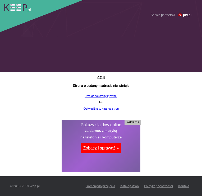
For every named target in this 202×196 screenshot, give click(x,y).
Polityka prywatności (158, 186)
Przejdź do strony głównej (101, 95)
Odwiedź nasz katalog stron (101, 108)
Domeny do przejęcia (100, 186)
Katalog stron (129, 186)
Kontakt (183, 186)
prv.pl (187, 15)
